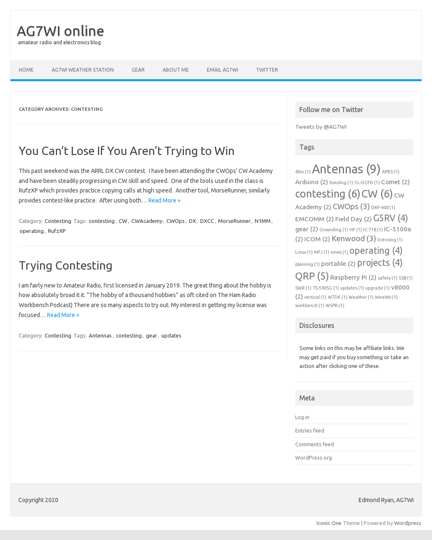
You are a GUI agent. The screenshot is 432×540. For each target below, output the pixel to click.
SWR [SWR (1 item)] (303, 287)
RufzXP (57, 231)
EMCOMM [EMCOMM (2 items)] (314, 218)
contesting (102, 221)
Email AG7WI (222, 69)
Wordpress (407, 523)
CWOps (175, 221)
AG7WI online (60, 30)
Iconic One (329, 523)
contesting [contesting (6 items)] (327, 194)
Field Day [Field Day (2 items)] (353, 218)
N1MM (263, 221)
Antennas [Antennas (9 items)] (346, 169)
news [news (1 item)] (339, 252)
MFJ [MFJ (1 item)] (321, 252)
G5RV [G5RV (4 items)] (390, 218)
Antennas (100, 335)
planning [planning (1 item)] (307, 264)
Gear (138, 69)
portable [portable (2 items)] (338, 263)
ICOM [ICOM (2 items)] (317, 238)
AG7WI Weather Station (83, 69)
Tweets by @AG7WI (321, 126)
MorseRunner (234, 221)
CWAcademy (146, 221)
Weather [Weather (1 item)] (361, 297)
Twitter (267, 69)
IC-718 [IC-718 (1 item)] (373, 229)
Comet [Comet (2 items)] (395, 181)
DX (192, 221)
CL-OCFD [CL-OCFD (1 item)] (367, 182)
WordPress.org (313, 457)
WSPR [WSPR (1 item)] (335, 305)
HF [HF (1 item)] (355, 229)
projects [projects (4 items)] (380, 263)
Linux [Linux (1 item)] (304, 252)
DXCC (207, 221)
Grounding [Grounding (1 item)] (333, 229)
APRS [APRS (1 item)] (390, 171)
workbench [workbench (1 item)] (309, 305)
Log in (302, 417)
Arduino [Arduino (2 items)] (311, 181)
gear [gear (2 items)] (306, 228)
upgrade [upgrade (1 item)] (377, 287)
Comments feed (314, 444)
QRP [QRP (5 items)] (312, 275)
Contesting (58, 221)
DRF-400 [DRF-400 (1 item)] (383, 207)
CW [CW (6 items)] (377, 194)
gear (151, 335)
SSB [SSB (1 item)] (406, 277)
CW (123, 221)
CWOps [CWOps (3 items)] (351, 206)
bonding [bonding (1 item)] (341, 182)
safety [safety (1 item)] (387, 277)
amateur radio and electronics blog (59, 42)
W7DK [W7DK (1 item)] (337, 297)
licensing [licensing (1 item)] (390, 239)
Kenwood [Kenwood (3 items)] (354, 238)
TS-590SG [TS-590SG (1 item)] (326, 287)
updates (171, 335)
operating (32, 231)
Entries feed (309, 430)
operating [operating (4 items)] (376, 250)
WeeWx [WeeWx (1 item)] (386, 297)
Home (26, 69)
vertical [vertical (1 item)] (315, 297)
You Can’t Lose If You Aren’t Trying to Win (127, 150)
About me (176, 69)
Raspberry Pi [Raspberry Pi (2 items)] (353, 277)
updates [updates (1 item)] (352, 287)
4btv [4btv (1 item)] (303, 171)
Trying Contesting (66, 265)
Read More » (164, 200)
